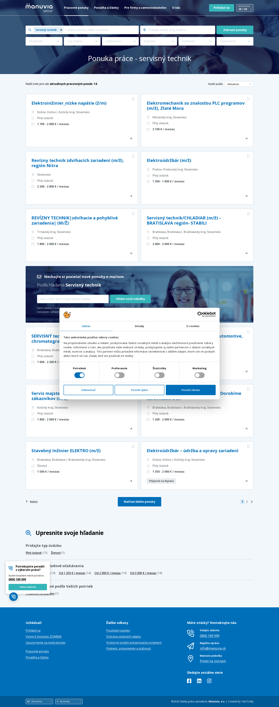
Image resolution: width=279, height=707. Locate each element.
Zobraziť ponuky (235, 30)
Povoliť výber (139, 390)
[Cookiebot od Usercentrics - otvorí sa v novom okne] (200, 314)
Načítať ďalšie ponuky (139, 502)
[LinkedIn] (199, 681)
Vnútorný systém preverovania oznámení (133, 643)
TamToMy (247, 701)
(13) (36, 553)
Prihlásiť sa (222, 8)
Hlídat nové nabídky (130, 299)
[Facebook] (189, 681)
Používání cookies (118, 630)
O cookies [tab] (192, 326)
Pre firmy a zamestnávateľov (145, 8)
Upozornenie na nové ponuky (45, 643)
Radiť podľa (215, 84)
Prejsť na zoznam (213, 661)
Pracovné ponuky (76, 8)
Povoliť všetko (190, 390)
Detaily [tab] (139, 326)
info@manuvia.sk (213, 648)
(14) (75, 573)
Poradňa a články (106, 8)
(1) (58, 553)
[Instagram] (209, 681)
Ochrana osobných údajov (123, 636)
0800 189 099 (17, 579)
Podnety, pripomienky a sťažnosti (128, 648)
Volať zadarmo (28, 586)
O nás (176, 8)
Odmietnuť (88, 390)
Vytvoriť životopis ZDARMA (44, 636)
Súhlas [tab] (86, 326)
